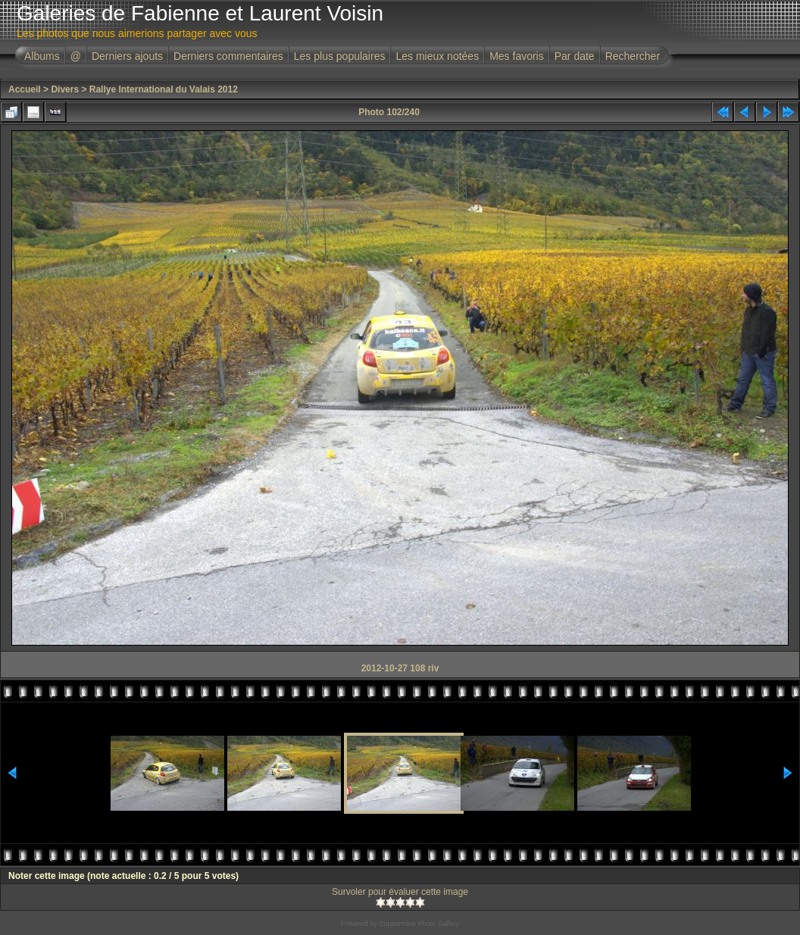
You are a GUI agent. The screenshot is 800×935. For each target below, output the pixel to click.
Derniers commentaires (228, 56)
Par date (575, 56)
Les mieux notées (437, 56)
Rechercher (632, 56)
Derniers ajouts (127, 56)
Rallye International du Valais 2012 (163, 89)
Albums (42, 56)
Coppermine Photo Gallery (419, 923)
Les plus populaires (340, 56)
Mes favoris (516, 56)
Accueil (24, 89)
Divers (65, 89)
